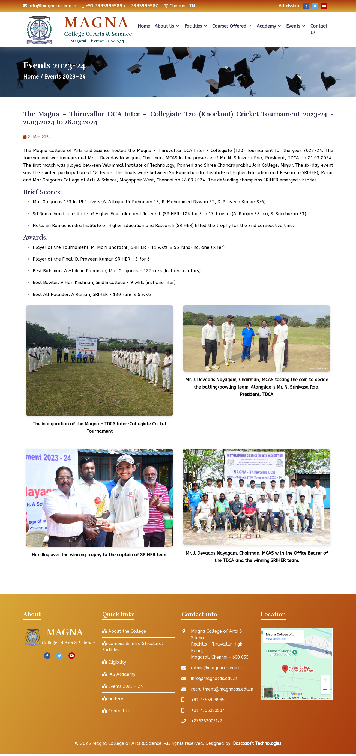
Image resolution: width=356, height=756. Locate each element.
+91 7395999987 (209, 710)
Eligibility (114, 662)
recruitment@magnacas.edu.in (223, 689)
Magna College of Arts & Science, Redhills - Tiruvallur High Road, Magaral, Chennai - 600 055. (221, 644)
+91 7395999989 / (105, 5)
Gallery (113, 699)
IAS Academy (119, 674)
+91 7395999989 (209, 700)
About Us (167, 26)
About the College (124, 631)
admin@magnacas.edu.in (217, 668)
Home (144, 26)
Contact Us (318, 29)
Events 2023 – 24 (123, 686)
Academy (269, 26)
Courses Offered (232, 26)
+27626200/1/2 (208, 721)
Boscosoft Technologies (257, 743)
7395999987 (144, 5)
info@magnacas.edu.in (52, 5)
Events (296, 26)
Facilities (196, 26)
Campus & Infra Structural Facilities (133, 647)
